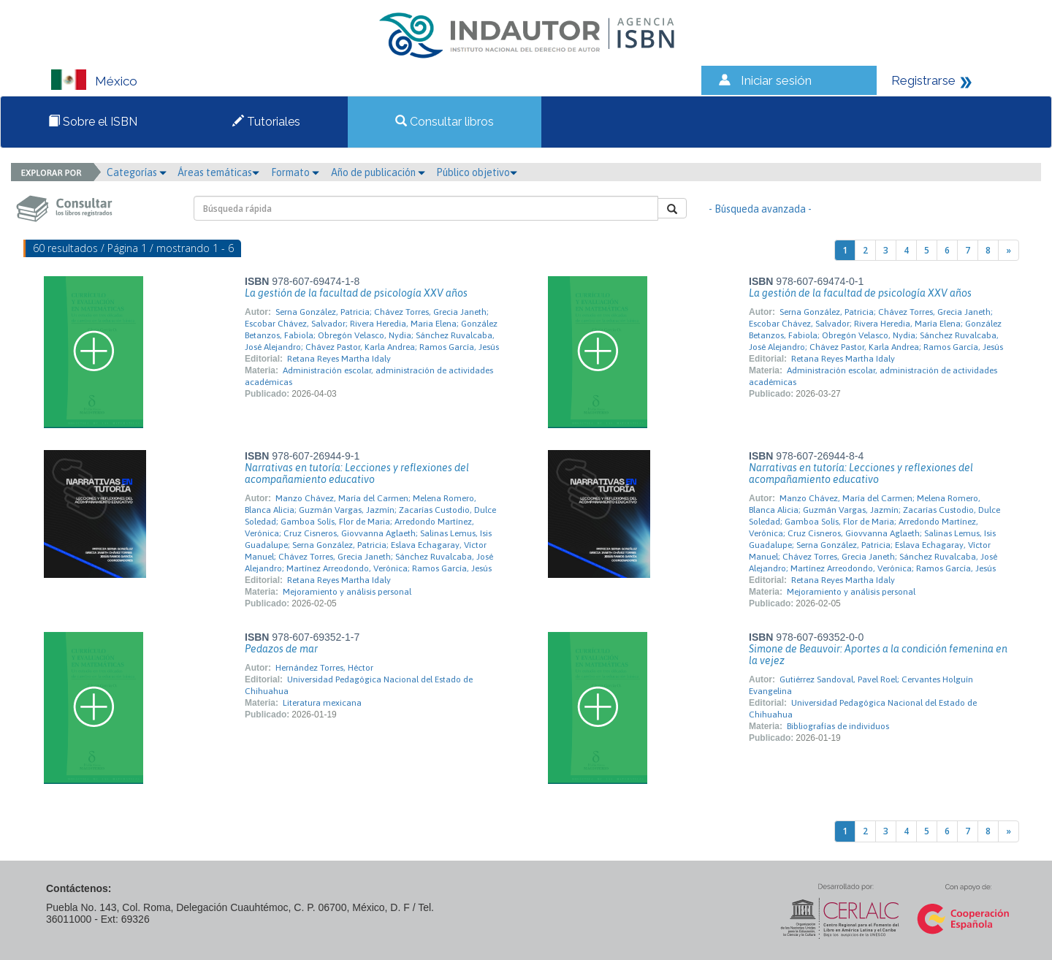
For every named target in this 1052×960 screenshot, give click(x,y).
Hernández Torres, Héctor (324, 668)
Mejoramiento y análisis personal (347, 592)
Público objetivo (476, 172)
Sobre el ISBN (92, 122)
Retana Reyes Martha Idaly (339, 359)
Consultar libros (444, 122)
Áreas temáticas (218, 172)
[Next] (1008, 250)
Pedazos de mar (281, 649)
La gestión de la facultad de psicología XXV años (356, 293)
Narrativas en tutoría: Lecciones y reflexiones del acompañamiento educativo (357, 473)
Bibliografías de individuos (838, 726)
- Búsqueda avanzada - (760, 209)
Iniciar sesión (776, 80)
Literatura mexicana (322, 703)
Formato (295, 172)
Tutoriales (266, 122)
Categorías (137, 172)
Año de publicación (378, 172)
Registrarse (923, 80)
